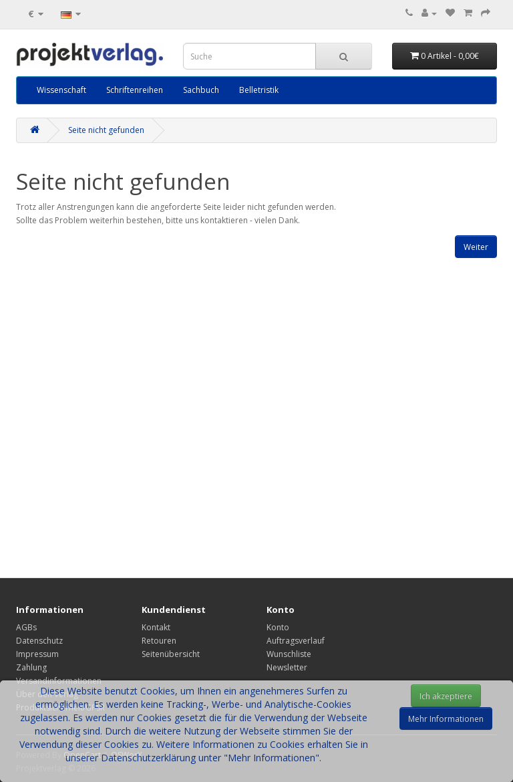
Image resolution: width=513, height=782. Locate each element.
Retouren (159, 640)
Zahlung (31, 667)
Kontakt (156, 627)
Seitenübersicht (171, 654)
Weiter (476, 247)
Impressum (37, 654)
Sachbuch (201, 90)
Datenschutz (39, 640)
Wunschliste (289, 654)
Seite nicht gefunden (106, 130)
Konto (278, 627)
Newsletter (287, 667)
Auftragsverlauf (296, 640)
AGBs (26, 627)
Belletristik (259, 90)
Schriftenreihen (134, 90)
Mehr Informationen (446, 719)
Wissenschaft (61, 90)
